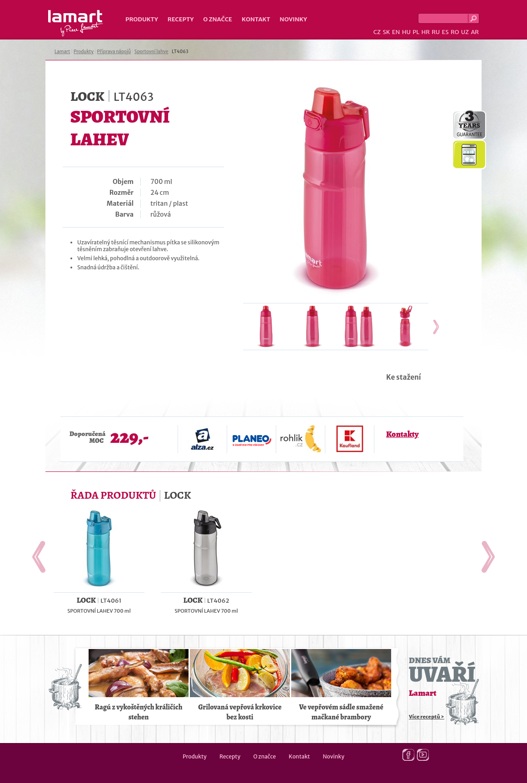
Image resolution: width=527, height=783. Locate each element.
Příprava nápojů (114, 52)
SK (386, 32)
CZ (377, 32)
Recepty (181, 19)
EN (396, 32)
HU (406, 32)
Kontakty (402, 434)
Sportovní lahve (151, 52)
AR (475, 32)
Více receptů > (426, 717)
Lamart (76, 23)
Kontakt (256, 19)
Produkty (141, 19)
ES (445, 32)
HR (425, 32)
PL (416, 32)
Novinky (293, 19)
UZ (465, 32)
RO (455, 32)
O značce (217, 19)
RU (436, 32)
